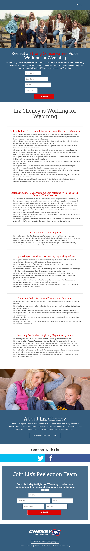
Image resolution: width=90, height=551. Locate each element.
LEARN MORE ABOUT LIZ (45, 435)
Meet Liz (29, 546)
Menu (79, 5)
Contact (55, 546)
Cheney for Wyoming (22, 5)
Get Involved (45, 546)
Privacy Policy (66, 546)
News (37, 546)
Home (21, 546)
